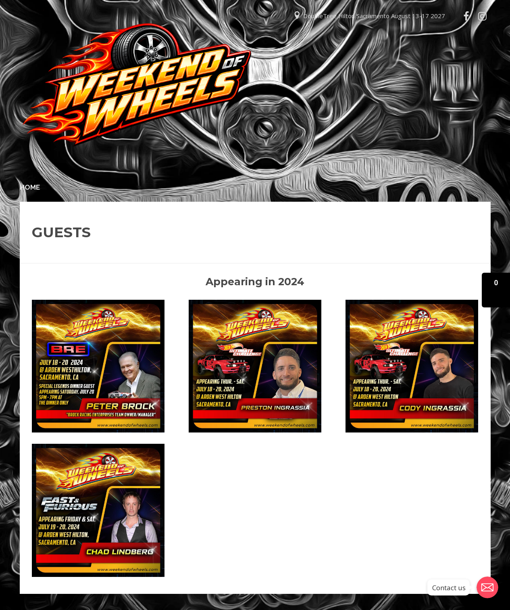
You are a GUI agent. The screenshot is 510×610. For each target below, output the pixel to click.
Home (30, 187)
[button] (496, 290)
